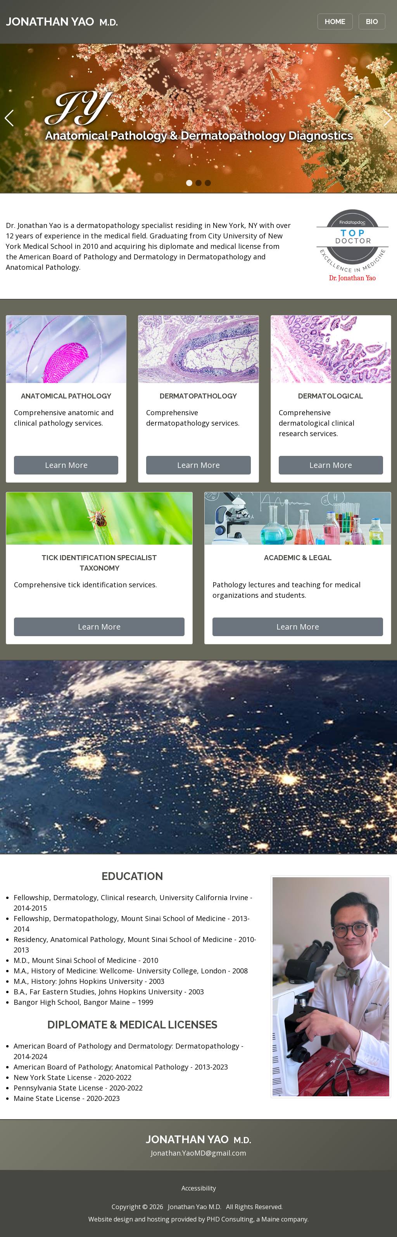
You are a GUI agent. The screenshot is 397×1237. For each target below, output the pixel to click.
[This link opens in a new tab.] (352, 240)
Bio (372, 21)
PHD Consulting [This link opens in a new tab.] (230, 1219)
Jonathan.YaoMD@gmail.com (198, 1153)
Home (335, 21)
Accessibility (198, 1188)
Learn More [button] (66, 465)
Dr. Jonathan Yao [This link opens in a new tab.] (352, 278)
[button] (189, 183)
